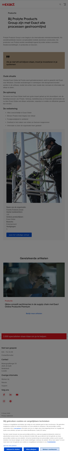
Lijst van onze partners (10, 448)
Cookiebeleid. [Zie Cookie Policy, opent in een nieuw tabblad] (51, 444)
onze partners (17, 430)
